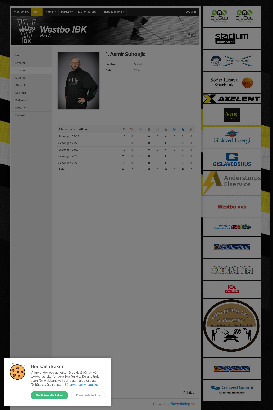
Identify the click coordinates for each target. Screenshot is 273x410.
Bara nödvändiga (88, 395)
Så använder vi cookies (81, 384)
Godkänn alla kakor (49, 395)
